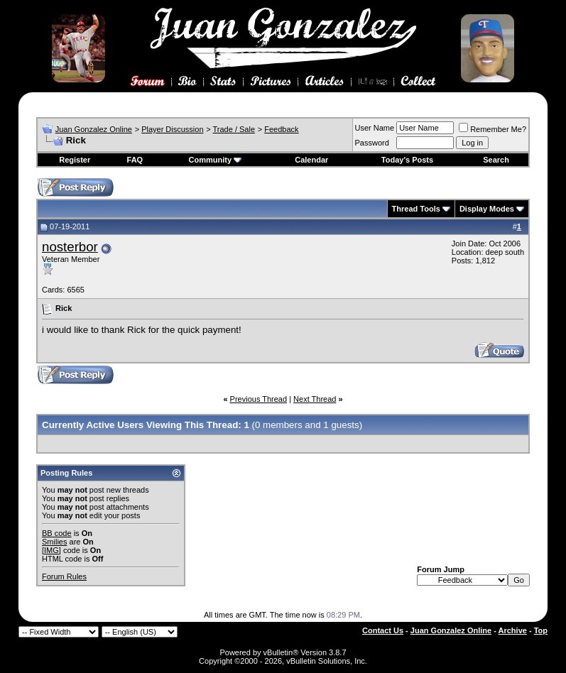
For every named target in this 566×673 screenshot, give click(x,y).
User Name (375, 128)
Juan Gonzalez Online (93, 129)
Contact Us (382, 630)
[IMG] (51, 550)
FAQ (135, 159)
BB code (57, 533)
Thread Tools (416, 208)
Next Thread (314, 399)
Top (541, 630)
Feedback (281, 129)
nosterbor (70, 246)
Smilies (54, 541)
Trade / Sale (234, 129)
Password (372, 142)
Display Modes (486, 208)
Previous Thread (259, 399)
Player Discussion (172, 129)
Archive (513, 630)
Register (74, 159)
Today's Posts (407, 159)
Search (496, 159)
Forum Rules (64, 576)
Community (215, 159)
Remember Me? (492, 129)
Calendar (311, 159)
